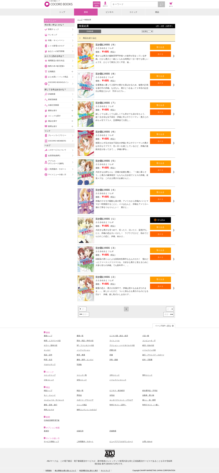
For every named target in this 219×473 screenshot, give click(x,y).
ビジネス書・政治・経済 (119, 336)
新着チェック (53, 29)
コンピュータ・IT (149, 341)
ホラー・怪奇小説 (50, 345)
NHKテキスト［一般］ (150, 405)
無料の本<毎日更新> (56, 66)
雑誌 (157, 12)
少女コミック (49, 380)
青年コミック (147, 375)
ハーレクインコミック (118, 380)
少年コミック (115, 375)
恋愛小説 (113, 350)
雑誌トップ (48, 391)
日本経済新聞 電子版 (51, 420)
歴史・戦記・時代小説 (85, 341)
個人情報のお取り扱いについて (65, 470)
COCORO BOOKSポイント (58, 83)
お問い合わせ (147, 442)
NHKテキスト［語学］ (118, 405)
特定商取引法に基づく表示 (88, 470)
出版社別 (80, 431)
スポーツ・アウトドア (85, 400)
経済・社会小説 (148, 345)
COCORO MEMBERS (57, 141)
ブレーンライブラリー (57, 135)
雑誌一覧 (80, 391)
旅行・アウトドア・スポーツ (153, 355)
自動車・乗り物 (148, 395)
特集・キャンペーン (56, 40)
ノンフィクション (83, 350)
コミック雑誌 (82, 405)
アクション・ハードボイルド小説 (122, 345)
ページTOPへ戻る (163, 326)
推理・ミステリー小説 (52, 341)
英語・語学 (48, 355)
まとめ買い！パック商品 (58, 77)
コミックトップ (50, 375)
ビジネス (110, 12)
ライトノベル (115, 341)
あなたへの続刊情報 (56, 51)
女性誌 (112, 395)
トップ (62, 12)
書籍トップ (48, 336)
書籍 (86, 12)
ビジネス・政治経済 (117, 391)
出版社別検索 (53, 105)
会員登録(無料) (54, 155)
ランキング (52, 35)
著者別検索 (52, 99)
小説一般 (145, 336)
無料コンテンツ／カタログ (87, 410)
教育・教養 (81, 355)
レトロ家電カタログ (56, 46)
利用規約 (49, 470)
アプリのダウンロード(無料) (56, 162)
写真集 (79, 365)
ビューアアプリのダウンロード (121, 442)
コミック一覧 (82, 375)
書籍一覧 (80, 336)
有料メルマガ (49, 410)
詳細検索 (51, 94)
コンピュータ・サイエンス (54, 400)
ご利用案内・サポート (57, 169)
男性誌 (79, 395)
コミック (133, 12)
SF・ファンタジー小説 (85, 345)
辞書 (111, 355)
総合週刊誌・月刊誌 (149, 391)
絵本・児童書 (147, 360)
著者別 (46, 431)
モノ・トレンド (50, 395)
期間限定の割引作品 (56, 61)
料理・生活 (48, 360)
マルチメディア (50, 365)
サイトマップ (105, 470)
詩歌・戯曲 (114, 360)
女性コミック (82, 380)
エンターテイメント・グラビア (121, 400)
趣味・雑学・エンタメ (85, 360)
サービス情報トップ (51, 442)
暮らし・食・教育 (149, 400)
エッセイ (47, 350)
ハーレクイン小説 (149, 350)
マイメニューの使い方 (57, 174)
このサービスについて (57, 150)
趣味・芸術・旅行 (50, 405)
